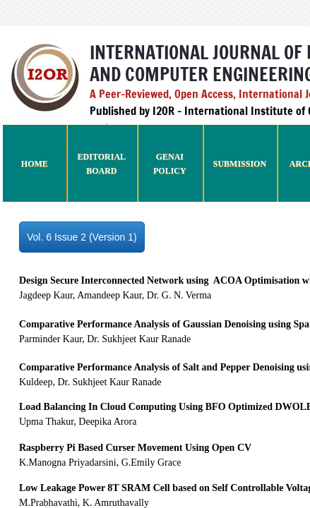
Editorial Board (102, 164)
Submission (239, 164)
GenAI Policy (169, 164)
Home (34, 164)
